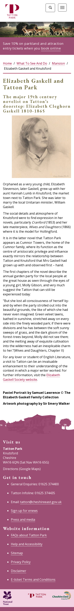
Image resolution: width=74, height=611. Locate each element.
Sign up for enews (24, 510)
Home (7, 63)
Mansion (58, 63)
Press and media (23, 519)
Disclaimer (18, 571)
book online (51, 48)
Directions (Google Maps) (22, 469)
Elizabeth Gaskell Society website (31, 377)
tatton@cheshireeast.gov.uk (41, 502)
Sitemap (17, 553)
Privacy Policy (21, 562)
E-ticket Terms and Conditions (33, 579)
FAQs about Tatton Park (29, 535)
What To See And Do (32, 63)
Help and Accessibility (26, 544)
